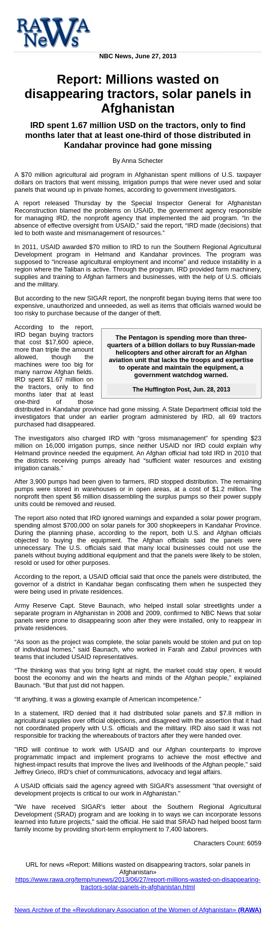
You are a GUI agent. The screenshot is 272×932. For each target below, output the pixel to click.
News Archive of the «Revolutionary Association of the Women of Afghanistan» (138, 910)
